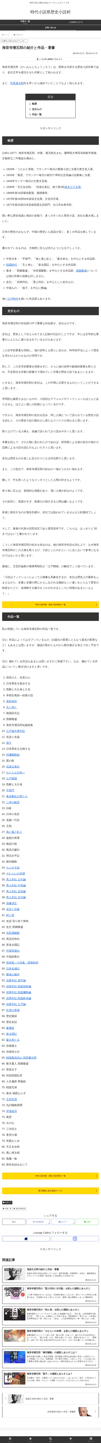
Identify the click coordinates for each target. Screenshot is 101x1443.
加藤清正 (11, 903)
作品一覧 (37, 114)
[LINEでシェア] (87, 1222)
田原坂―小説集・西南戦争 (22, 962)
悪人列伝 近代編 (16, 897)
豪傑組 (10, 1027)
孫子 (9, 742)
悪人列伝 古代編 (16, 879)
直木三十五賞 (73, 186)
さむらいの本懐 (15, 873)
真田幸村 (11, 701)
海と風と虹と (14, 831)
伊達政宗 (11, 1111)
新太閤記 (11, 1033)
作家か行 (7, 1202)
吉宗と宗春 (13, 909)
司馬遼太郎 (17, 83)
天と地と (11, 707)
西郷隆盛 (81, 270)
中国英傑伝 (13, 950)
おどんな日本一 (15, 772)
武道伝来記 (13, 766)
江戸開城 (11, 778)
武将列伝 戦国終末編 (18, 998)
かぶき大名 (13, 867)
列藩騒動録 (13, 754)
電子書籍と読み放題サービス (50, 1191)
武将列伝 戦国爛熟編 (18, 992)
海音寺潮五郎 (19, 1209)
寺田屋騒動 (13, 932)
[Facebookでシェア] (38, 1222)
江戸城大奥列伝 (15, 730)
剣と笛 (10, 915)
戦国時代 (11, 264)
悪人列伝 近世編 (16, 891)
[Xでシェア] (13, 1222)
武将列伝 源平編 (16, 980)
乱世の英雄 (13, 1010)
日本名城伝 (13, 968)
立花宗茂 (11, 1099)
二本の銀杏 (13, 802)
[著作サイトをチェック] (26, 1238)
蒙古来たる (13, 1039)
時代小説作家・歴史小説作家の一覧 (50, 605)
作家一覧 (7, 1209)
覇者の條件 (13, 974)
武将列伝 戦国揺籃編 (18, 986)
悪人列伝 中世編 (16, 885)
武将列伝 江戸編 (16, 1004)
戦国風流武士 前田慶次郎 (21, 1057)
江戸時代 (13, 298)
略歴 (34, 103)
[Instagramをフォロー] (75, 1238)
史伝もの (37, 109)
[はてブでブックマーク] (62, 1222)
